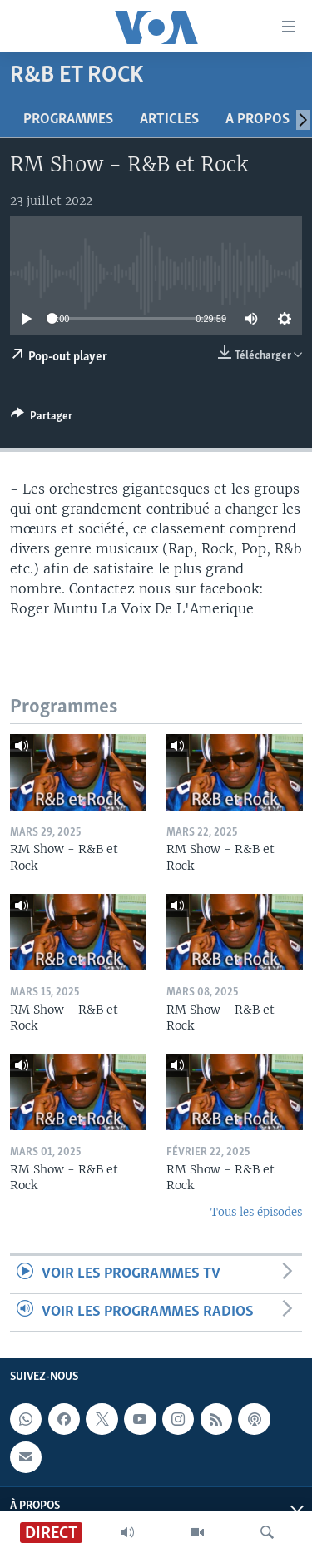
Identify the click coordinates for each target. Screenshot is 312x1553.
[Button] (41, 418)
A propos (257, 119)
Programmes (68, 119)
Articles (169, 119)
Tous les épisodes (256, 1212)
